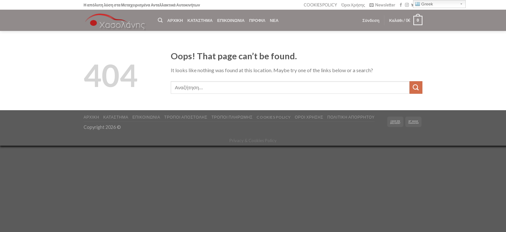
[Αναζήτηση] (160, 20)
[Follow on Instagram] (407, 5)
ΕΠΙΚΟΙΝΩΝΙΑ (231, 20)
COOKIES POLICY (320, 4)
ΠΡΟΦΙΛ (257, 20)
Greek (424, 4)
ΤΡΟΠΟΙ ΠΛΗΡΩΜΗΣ (232, 117)
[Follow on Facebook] (401, 5)
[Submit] (416, 87)
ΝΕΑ (274, 20)
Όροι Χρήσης (353, 4)
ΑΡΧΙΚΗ (175, 20)
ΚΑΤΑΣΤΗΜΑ (200, 20)
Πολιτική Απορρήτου (351, 117)
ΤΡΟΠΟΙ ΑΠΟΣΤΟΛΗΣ (185, 117)
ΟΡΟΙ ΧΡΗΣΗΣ (309, 117)
